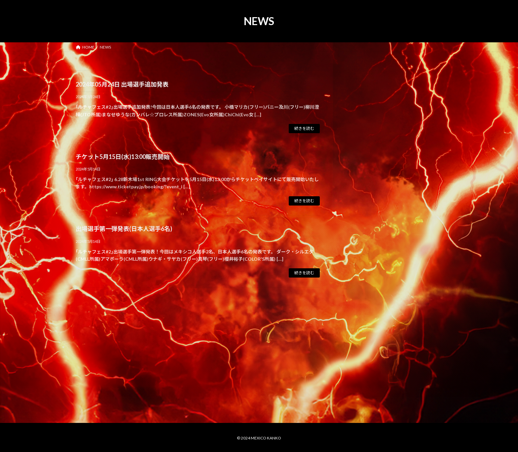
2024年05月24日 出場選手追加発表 (122, 84)
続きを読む (304, 128)
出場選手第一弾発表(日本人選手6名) (124, 228)
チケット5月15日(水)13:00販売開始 (122, 156)
